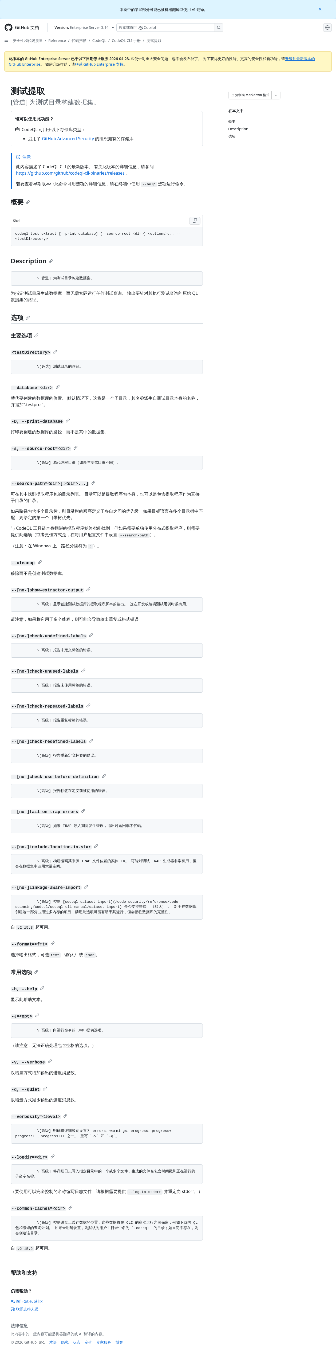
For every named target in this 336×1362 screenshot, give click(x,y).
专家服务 (103, 1342)
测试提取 (154, 40)
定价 (88, 1342)
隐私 (65, 1342)
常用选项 (24, 972)
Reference (57, 40)
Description (32, 260)
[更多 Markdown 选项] (275, 95)
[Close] (321, 9)
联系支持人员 (24, 1309)
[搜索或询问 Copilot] (169, 27)
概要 (20, 201)
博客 (119, 1342)
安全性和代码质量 (28, 40)
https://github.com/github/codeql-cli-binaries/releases (70, 173)
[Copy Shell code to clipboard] (194, 221)
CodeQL (99, 40)
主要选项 (24, 335)
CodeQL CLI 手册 (126, 40)
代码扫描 (79, 40)
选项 (20, 317)
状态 (76, 1342)
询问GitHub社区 (27, 1301)
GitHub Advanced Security (68, 139)
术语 (53, 1342)
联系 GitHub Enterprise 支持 (99, 64)
